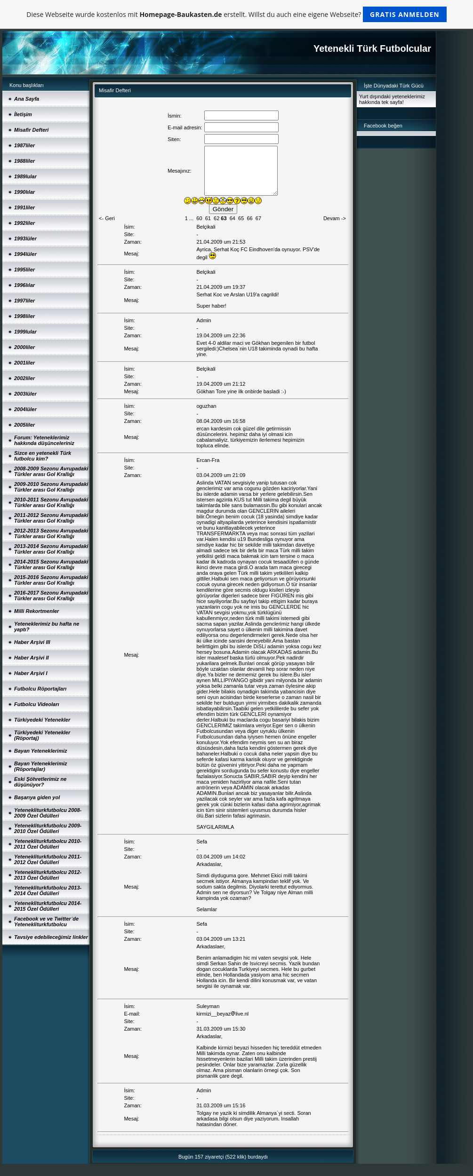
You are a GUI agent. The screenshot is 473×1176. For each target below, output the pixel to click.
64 (232, 218)
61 (208, 218)
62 (216, 218)
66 (249, 218)
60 (199, 218)
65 (241, 218)
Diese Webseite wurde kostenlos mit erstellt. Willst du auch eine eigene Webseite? (236, 14)
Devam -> (334, 218)
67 (258, 218)
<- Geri (107, 218)
